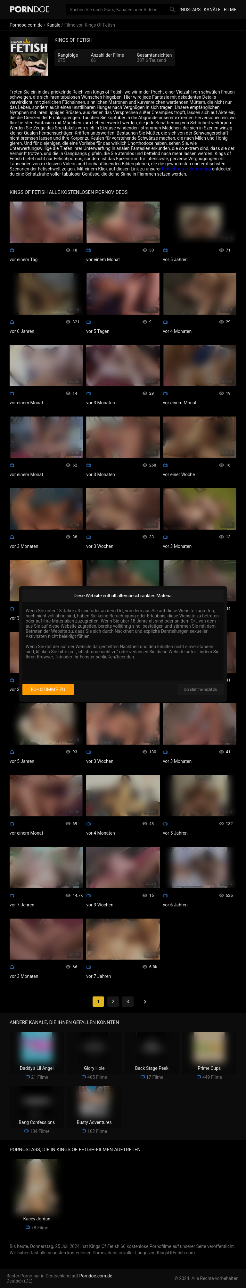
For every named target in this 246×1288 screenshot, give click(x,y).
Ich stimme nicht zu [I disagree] (200, 689)
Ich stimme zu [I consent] (48, 689)
